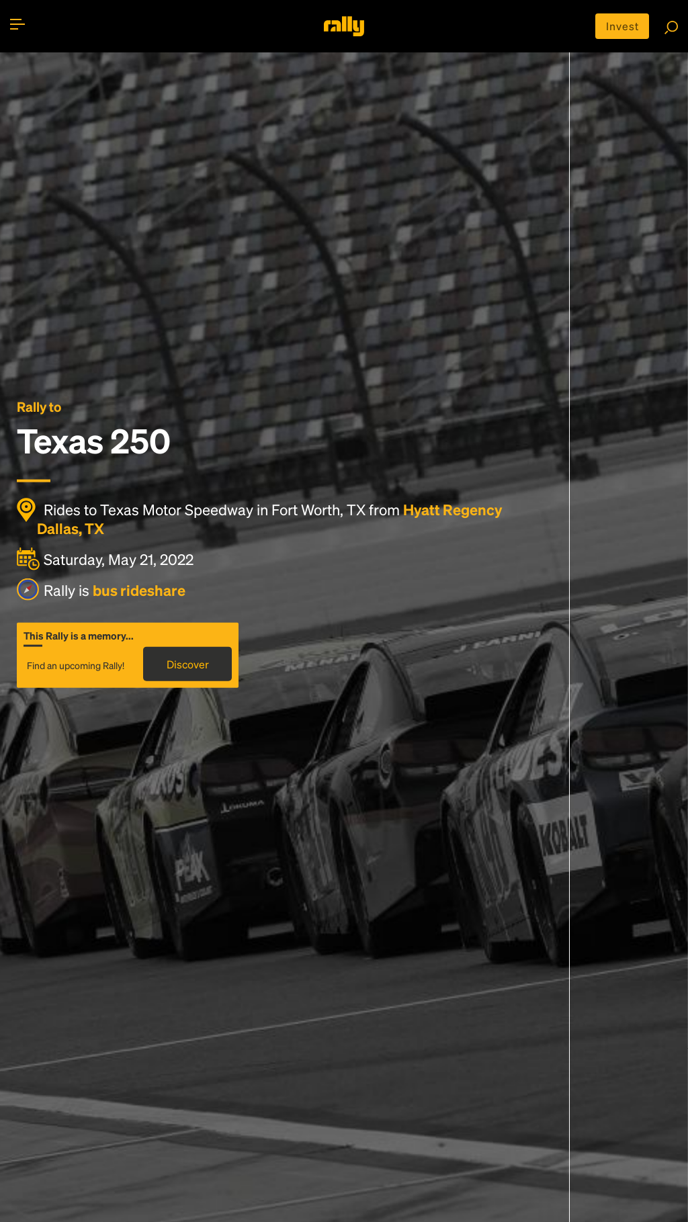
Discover (188, 664)
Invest (622, 26)
